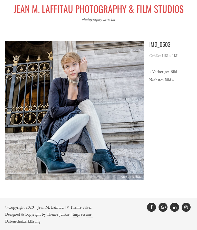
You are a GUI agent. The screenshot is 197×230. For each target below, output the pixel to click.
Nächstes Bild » (161, 80)
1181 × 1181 (170, 56)
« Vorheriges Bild (163, 72)
